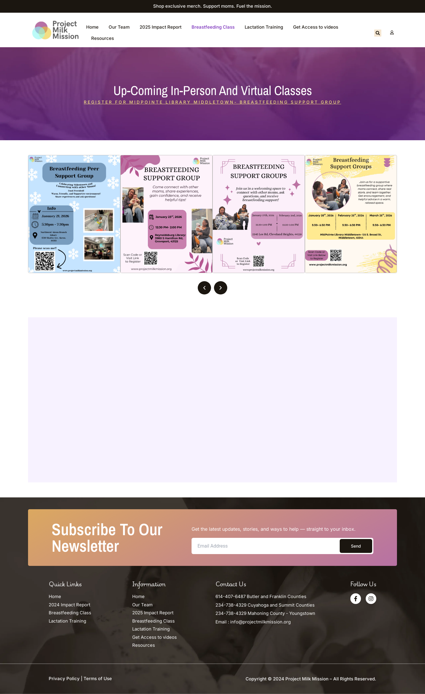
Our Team (119, 27)
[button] (377, 33)
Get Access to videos (315, 27)
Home (92, 27)
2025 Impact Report (161, 27)
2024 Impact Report (69, 605)
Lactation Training (264, 27)
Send (356, 545)
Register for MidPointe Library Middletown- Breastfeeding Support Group (212, 101)
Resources (102, 38)
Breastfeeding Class (213, 27)
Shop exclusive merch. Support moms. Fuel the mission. (212, 6)
